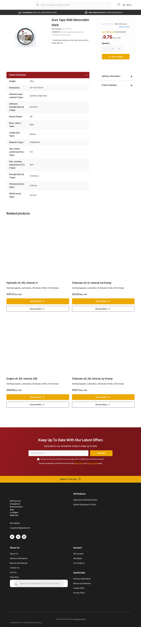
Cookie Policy (79, 588)
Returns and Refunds (18, 563)
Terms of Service (92, 463)
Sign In (104, 32)
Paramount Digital (79, 619)
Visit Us (13, 572)
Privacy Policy (79, 463)
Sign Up (111, 32)
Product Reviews (109, 85)
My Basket (77, 558)
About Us (14, 554)
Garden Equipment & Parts (84, 504)
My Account (78, 554)
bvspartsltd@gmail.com (20, 528)
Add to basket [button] (35, 301)
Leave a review (124, 27)
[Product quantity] (112, 48)
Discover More (35, 309)
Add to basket (117, 56)
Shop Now (14, 577)
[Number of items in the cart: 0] (118, 4)
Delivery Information (111, 76)
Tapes (68, 35)
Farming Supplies (67, 32)
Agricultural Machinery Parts (85, 500)
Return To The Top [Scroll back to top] (68, 479)
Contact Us (14, 568)
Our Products (78, 563)
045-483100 (15, 523)
